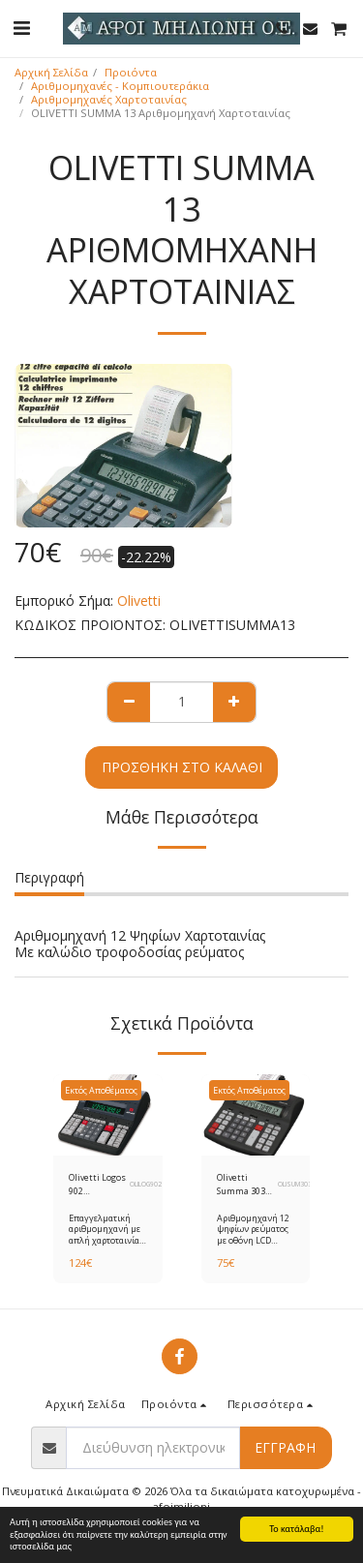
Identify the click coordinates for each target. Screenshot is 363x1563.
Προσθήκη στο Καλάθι (182, 767)
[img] (108, 1115)
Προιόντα (131, 72)
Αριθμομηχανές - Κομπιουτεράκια (120, 85)
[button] (21, 27)
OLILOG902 (146, 1184)
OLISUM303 (295, 1184)
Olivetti (139, 600)
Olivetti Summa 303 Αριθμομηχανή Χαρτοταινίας (247, 1184)
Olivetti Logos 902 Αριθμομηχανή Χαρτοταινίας (99, 1184)
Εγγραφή (285, 1447)
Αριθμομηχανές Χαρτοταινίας (109, 99)
